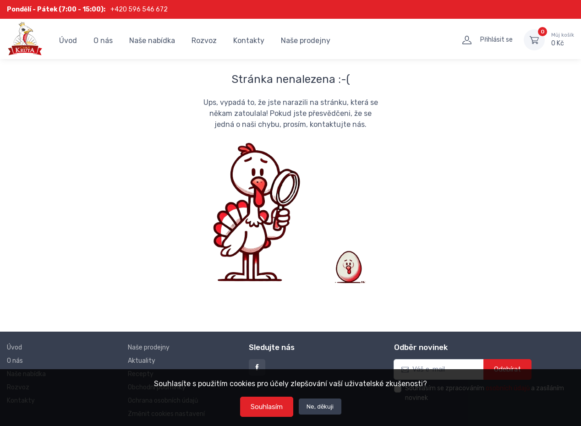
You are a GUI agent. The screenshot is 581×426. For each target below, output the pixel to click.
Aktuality (141, 361)
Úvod (68, 40)
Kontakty (248, 40)
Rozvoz (204, 40)
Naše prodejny (305, 40)
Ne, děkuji (320, 406)
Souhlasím (267, 407)
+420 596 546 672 (139, 9)
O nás (103, 40)
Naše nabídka (152, 40)
